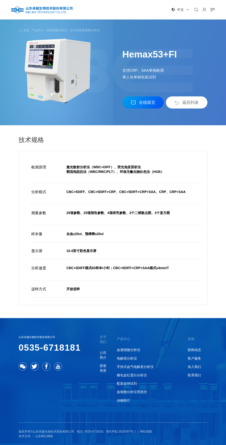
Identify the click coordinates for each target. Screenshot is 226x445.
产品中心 (38, 30)
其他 (191, 339)
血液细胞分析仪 (56, 30)
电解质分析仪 (127, 358)
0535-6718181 (50, 348)
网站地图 (146, 431)
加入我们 (194, 367)
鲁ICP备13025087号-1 (121, 431)
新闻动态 (194, 350)
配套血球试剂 (127, 383)
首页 (26, 30)
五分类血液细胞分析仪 (85, 30)
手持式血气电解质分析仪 (135, 367)
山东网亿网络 (44, 436)
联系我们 (194, 375)
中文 (180, 10)
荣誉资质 (103, 368)
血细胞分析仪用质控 (132, 392)
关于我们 (103, 339)
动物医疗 (123, 400)
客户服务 (194, 358)
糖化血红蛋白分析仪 (132, 375)
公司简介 (103, 355)
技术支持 (25, 436)
